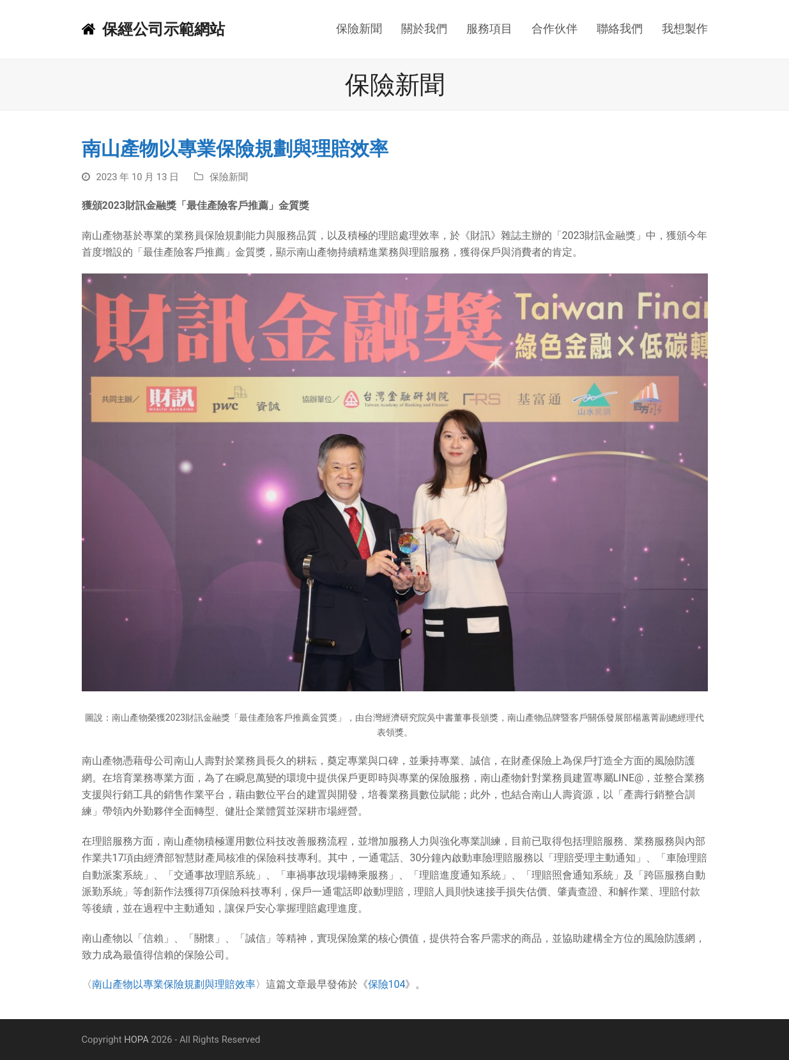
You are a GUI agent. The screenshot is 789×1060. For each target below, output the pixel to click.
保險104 (387, 984)
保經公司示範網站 (153, 29)
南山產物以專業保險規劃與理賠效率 (174, 984)
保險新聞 (229, 177)
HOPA (136, 1039)
